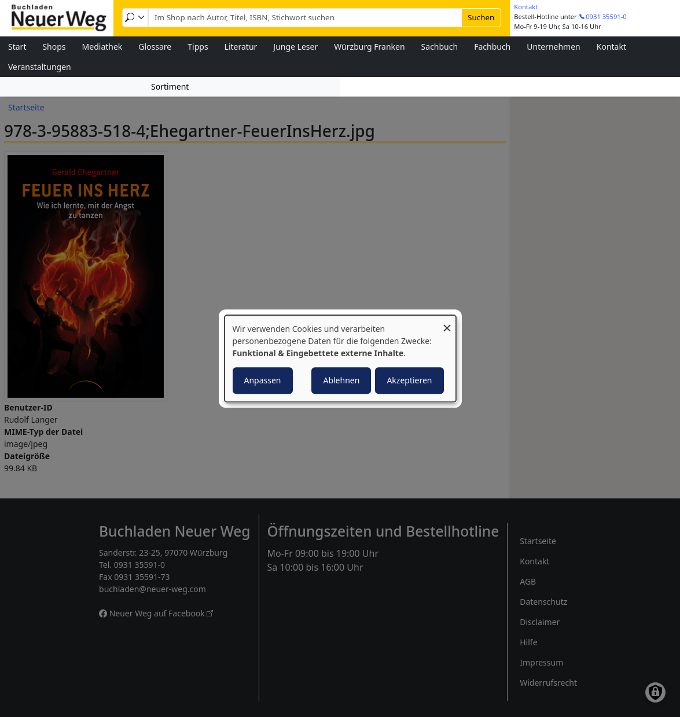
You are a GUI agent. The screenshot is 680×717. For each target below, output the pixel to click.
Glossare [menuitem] (154, 46)
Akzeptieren (409, 380)
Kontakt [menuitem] (611, 46)
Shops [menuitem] (53, 46)
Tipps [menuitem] (198, 46)
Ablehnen (341, 380)
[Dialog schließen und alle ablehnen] (447, 322)
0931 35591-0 (606, 16)
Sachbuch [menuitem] (439, 46)
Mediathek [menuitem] (102, 46)
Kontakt (526, 6)
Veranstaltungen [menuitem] (39, 66)
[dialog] (340, 358)
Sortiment (170, 86)
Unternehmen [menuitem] (553, 46)
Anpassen (262, 380)
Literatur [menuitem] (241, 46)
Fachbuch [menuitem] (492, 46)
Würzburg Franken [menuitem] (369, 46)
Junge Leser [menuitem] (295, 46)
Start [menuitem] (17, 46)
